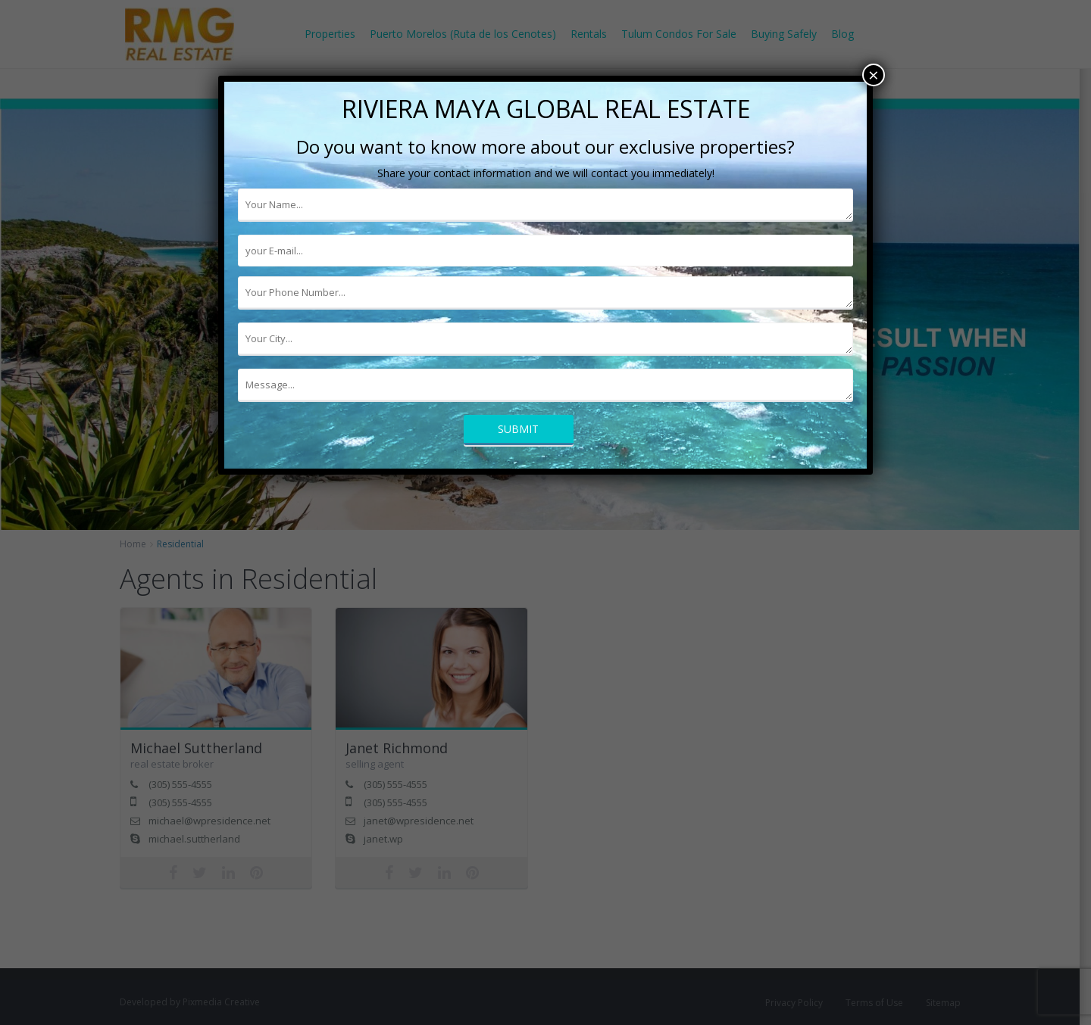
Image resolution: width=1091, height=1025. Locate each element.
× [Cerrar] (873, 75)
